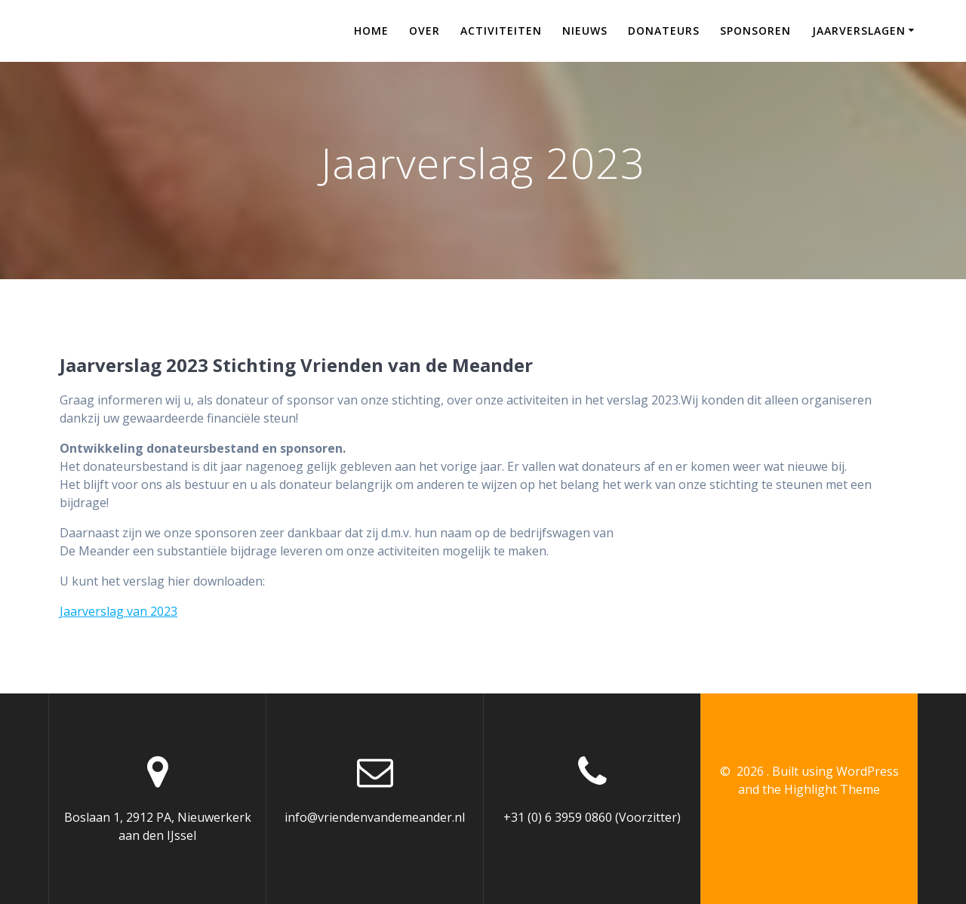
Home (371, 30)
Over (424, 30)
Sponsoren (755, 30)
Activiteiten (501, 30)
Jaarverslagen (859, 30)
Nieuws (585, 30)
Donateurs (664, 30)
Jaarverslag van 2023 (118, 611)
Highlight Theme (832, 789)
